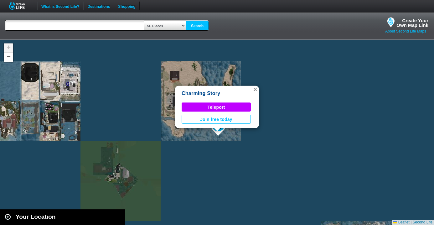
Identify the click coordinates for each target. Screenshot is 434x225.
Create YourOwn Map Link (412, 23)
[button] (255, 89)
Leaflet (401, 222)
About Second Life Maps (405, 31)
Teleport (216, 107)
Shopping (126, 6)
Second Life (20, 6)
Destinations (98, 6)
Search (197, 26)
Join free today (216, 119)
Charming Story (201, 93)
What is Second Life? (60, 6)
